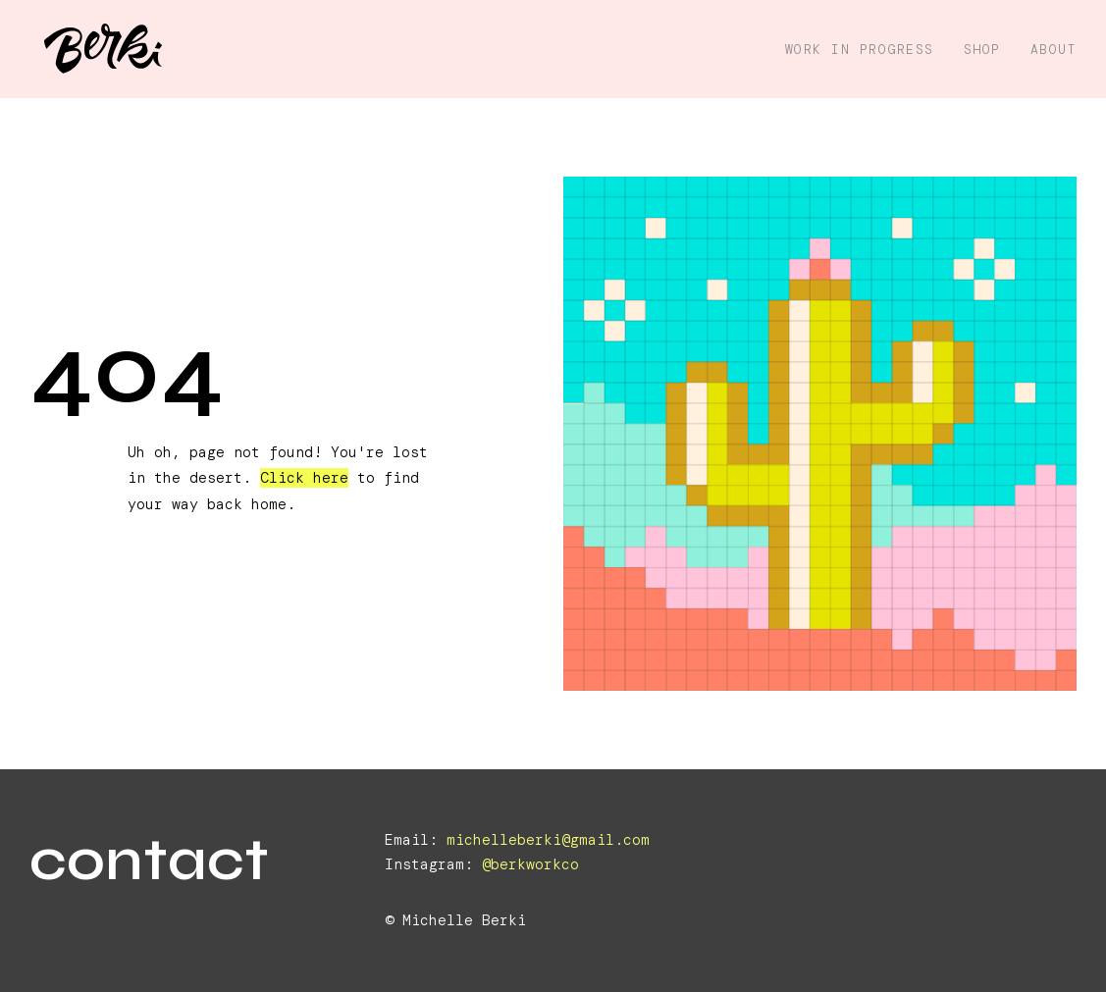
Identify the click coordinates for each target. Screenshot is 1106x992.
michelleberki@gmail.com (548, 840)
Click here (304, 478)
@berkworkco (530, 864)
